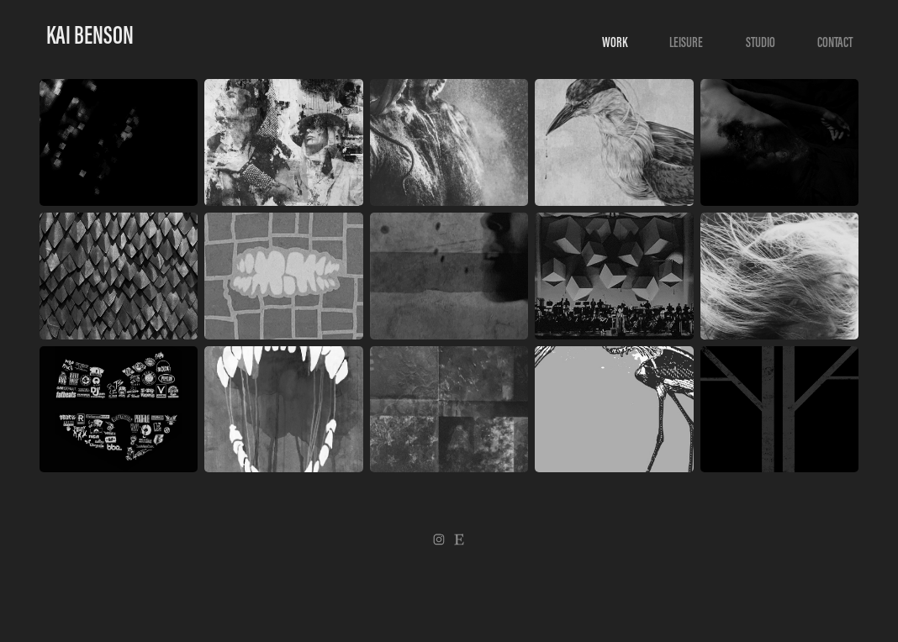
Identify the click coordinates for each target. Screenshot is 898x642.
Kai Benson (90, 34)
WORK (614, 42)
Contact (835, 42)
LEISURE (686, 42)
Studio (760, 42)
